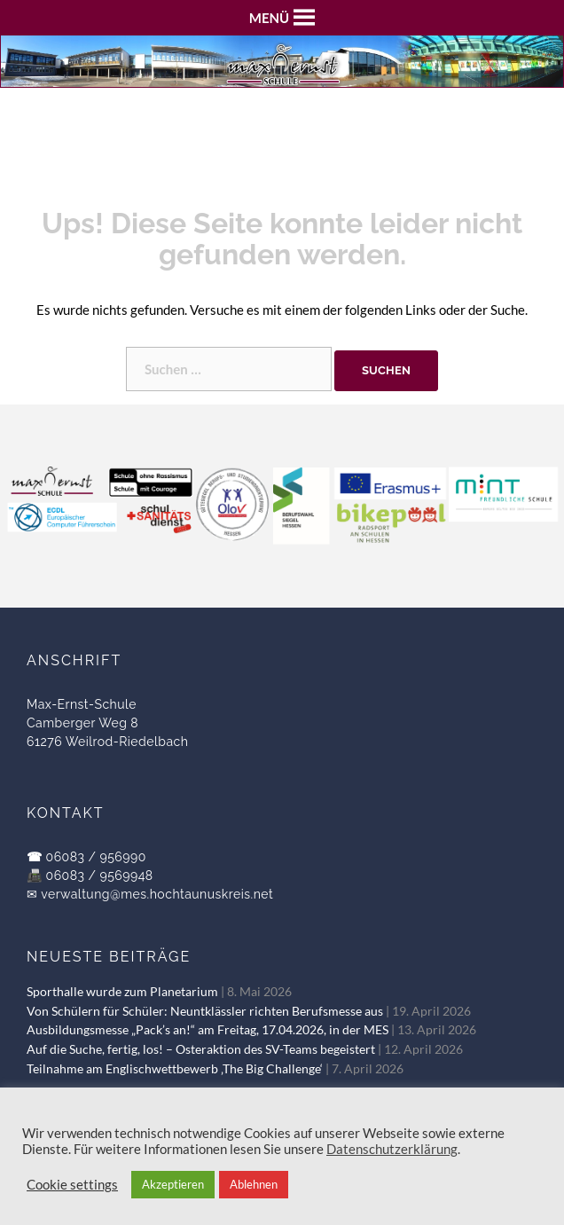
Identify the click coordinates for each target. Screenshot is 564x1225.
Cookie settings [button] (72, 1184)
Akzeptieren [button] (173, 1184)
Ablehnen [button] (254, 1184)
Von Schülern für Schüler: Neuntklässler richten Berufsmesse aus (205, 1011)
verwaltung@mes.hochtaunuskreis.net (157, 894)
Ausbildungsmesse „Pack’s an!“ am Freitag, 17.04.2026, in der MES (207, 1030)
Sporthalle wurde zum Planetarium (122, 992)
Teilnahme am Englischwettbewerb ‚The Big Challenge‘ (175, 1069)
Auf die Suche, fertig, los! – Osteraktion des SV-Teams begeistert (201, 1049)
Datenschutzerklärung (392, 1149)
